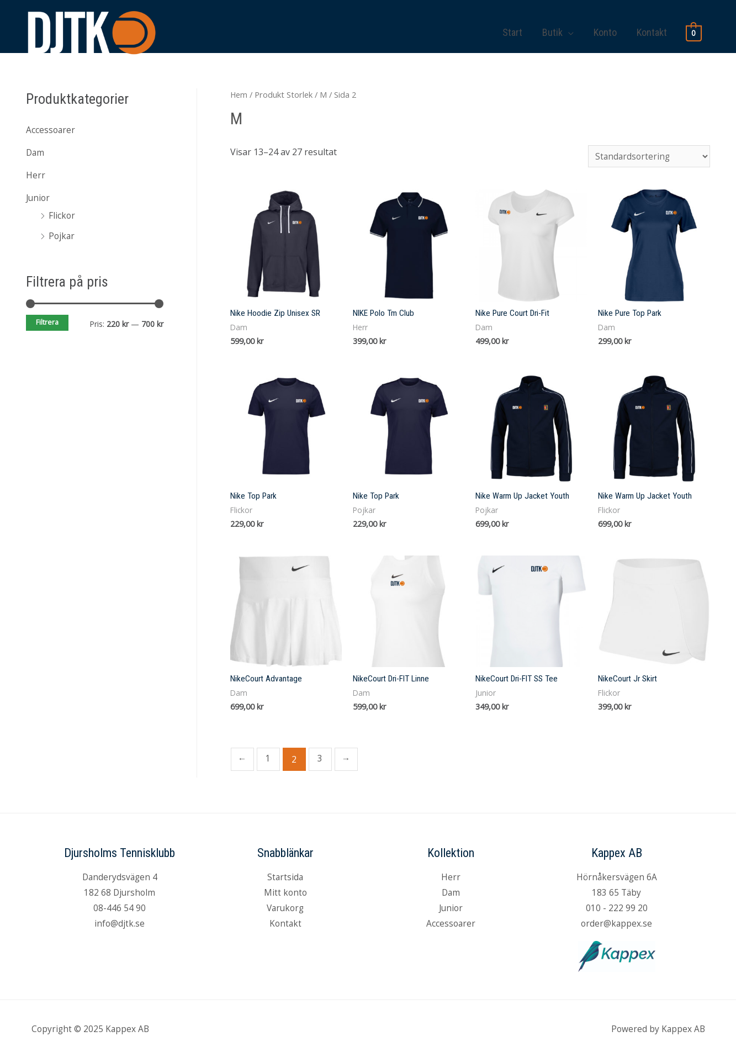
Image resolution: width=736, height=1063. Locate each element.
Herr (35, 174)
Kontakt (652, 26)
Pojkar (62, 234)
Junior (38, 196)
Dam (35, 152)
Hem (239, 94)
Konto (605, 26)
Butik (552, 26)
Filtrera (47, 320)
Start (512, 26)
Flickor (62, 214)
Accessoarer (51, 130)
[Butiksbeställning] (647, 156)
